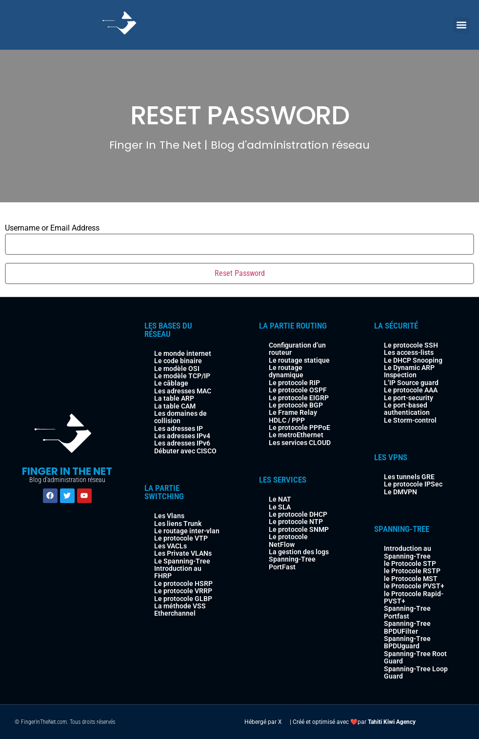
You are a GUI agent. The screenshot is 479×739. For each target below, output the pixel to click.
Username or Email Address (52, 228)
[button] (461, 25)
